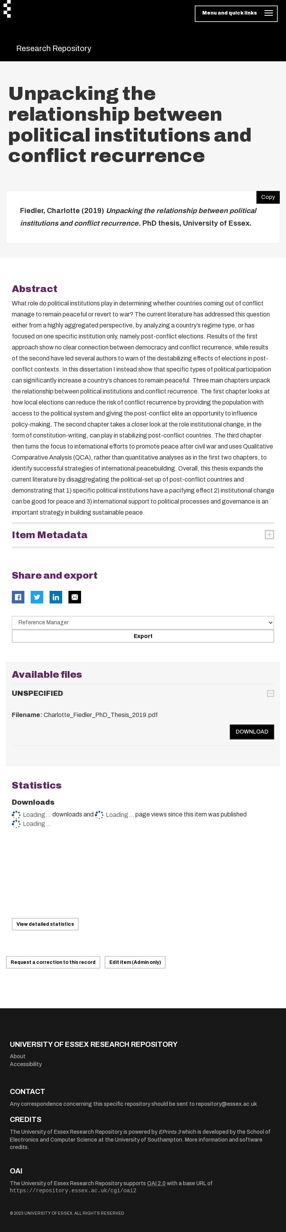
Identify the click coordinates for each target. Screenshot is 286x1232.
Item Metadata (50, 535)
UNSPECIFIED (37, 693)
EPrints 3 (170, 1132)
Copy (265, 195)
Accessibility (26, 1064)
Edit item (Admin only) (135, 962)
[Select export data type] (143, 622)
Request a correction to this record (53, 962)
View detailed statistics (45, 924)
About (18, 1056)
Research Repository (53, 48)
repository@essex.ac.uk (226, 1104)
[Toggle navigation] (236, 14)
